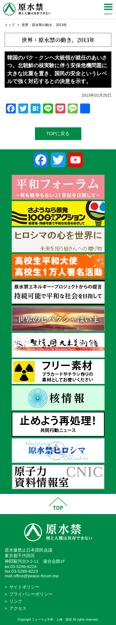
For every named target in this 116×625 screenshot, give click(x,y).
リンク (15, 601)
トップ (10, 25)
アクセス (18, 608)
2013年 (61, 25)
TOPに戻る (58, 133)
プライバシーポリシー (31, 594)
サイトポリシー (24, 587)
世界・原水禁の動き (37, 25)
